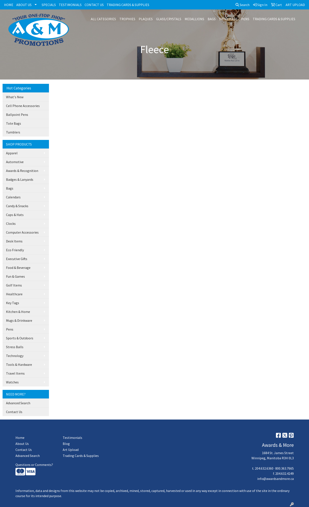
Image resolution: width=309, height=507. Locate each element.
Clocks (11, 223)
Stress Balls (14, 347)
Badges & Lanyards (19, 179)
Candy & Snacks (17, 206)
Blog (66, 443)
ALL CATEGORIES (103, 19)
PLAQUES (146, 19)
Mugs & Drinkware (19, 320)
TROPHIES (127, 19)
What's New (14, 97)
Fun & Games (15, 276)
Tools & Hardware (19, 364)
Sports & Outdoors (19, 338)
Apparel (12, 153)
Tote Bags (13, 123)
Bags (9, 188)
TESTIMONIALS (70, 5)
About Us (22, 443)
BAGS (212, 19)
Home (19, 437)
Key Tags (12, 303)
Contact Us (14, 412)
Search (243, 5)
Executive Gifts (16, 259)
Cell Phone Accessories (23, 106)
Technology (14, 356)
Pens (9, 329)
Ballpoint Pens (17, 114)
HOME (8, 5)
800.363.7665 (284, 468)
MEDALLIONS (194, 19)
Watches (12, 382)
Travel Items (15, 373)
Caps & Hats (15, 215)
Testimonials (72, 437)
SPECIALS (49, 5)
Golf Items (14, 285)
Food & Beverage (18, 267)
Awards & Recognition (22, 170)
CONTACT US (94, 5)
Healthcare (14, 294)
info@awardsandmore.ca (275, 478)
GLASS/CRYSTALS (168, 19)
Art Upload (71, 449)
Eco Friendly (15, 250)
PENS (245, 19)
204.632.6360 (264, 468)
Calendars (13, 197)
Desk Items (14, 241)
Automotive (15, 162)
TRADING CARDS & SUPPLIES (128, 5)
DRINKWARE (228, 19)
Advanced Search (18, 403)
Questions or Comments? (34, 465)
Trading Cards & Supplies (81, 455)
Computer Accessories (22, 232)
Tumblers (13, 132)
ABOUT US (24, 5)
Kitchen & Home (18, 311)
